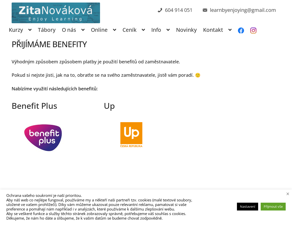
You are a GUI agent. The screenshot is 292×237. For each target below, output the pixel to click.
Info (156, 29)
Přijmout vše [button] (273, 206)
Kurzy (16, 29)
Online (99, 29)
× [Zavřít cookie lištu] (287, 193)
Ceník (130, 29)
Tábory (47, 29)
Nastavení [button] (247, 206)
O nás (69, 29)
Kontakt (213, 29)
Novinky (186, 29)
